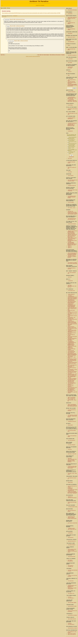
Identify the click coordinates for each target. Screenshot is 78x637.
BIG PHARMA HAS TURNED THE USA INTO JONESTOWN (72, 263)
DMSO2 (69, 325)
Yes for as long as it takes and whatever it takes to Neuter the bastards (72, 138)
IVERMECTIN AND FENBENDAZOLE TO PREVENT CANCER (71, 344)
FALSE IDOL (70, 449)
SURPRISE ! (70, 623)
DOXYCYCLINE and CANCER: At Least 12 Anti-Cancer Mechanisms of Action (72, 327)
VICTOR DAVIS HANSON (72, 223)
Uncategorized (15, 15)
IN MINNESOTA (70, 131)
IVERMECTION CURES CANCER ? (71, 349)
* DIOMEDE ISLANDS (71, 528)
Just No (70, 153)
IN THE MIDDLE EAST (71, 290)
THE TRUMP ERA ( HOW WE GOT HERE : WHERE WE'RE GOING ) (72, 416)
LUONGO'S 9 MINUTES (71, 91)
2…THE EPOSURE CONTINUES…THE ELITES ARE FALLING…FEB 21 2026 (72, 100)
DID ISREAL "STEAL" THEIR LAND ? (72, 474)
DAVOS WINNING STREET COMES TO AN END (72, 550)
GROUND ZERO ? (71, 537)
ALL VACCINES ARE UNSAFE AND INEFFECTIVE (72, 490)
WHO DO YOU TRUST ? (72, 37)
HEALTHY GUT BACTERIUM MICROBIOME (72, 337)
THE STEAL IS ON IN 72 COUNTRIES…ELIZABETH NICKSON (72, 256)
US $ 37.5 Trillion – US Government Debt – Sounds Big (72, 400)
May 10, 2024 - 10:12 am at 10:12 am (17, 19)
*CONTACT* (70, 71)
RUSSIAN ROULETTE (71, 516)
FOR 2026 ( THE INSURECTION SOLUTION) (72, 212)
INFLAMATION (70, 340)
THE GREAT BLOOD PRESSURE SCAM (71, 381)
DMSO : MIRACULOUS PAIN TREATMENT (72, 324)
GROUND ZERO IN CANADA (72, 628)
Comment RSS (4, 16)
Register (42, 5)
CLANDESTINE (70, 280)
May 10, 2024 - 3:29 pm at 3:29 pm (21, 40)
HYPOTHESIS (70, 13)
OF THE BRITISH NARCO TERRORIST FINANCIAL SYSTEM (72, 197)
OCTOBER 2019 (70, 566)
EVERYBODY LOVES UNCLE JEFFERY (72, 109)
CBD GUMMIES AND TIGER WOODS (72, 314)
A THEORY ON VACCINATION (70, 488)
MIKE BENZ (70, 458)
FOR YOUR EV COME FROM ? (72, 523)
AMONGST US (70, 496)
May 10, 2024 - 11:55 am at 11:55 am (17, 25)
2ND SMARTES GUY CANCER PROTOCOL (71, 300)
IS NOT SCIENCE (70, 175)
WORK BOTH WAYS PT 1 (72, 541)
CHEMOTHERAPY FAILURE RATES (72, 316)
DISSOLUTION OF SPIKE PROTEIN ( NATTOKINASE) (72, 322)
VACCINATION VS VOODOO (72, 615)
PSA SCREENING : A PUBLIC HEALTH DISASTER (72, 370)
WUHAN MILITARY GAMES (72, 606)
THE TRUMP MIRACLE (71, 440)
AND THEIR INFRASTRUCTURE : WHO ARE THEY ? (72, 286)
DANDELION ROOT (71, 321)
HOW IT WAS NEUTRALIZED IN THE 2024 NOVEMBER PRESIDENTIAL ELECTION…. (72, 254)
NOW (68, 75)
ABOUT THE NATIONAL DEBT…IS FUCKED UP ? (72, 398)
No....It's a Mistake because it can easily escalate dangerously (72, 150)
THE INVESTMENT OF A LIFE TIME (72, 114)
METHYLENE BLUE (71, 352)
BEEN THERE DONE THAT (72, 529)
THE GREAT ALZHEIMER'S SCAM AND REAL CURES (72, 379)
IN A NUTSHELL (70, 105)
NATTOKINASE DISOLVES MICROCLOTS (72, 361)
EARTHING (69, 329)
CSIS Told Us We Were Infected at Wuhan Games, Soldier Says (72, 82)
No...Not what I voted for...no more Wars (71, 152)
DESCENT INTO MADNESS (72, 497)
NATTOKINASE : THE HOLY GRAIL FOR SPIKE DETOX (72, 359)
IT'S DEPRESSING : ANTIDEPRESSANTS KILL (72, 342)
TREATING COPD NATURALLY (70, 384)
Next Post (2, 54)
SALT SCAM (70, 373)
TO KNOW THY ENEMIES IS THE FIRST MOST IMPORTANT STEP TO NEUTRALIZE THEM (72, 124)
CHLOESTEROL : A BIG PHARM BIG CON (71, 318)
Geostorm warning (6, 11)
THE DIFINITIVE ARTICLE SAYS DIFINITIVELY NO (72, 219)
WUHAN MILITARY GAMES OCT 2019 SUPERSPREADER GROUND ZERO (72, 85)
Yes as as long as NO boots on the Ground (71, 140)
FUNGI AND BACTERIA (71, 556)
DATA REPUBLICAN (71, 41)
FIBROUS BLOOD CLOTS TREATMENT (72, 331)
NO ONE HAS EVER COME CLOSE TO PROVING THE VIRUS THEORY (72, 467)
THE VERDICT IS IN (71, 593)
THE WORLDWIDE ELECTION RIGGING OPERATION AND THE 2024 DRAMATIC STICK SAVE (72, 243)
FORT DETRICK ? (71, 565)
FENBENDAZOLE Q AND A (72, 330)
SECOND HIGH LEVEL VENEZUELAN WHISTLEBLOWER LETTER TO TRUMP (72, 240)
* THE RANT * (70, 295)
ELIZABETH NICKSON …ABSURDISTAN (72, 118)
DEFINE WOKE (70, 482)
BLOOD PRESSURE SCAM (72, 307)
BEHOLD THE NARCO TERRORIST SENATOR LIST (72, 234)
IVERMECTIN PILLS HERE (72, 346)
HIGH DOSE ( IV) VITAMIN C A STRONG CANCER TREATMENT (72, 339)
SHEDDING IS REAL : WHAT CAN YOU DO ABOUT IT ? (72, 374)
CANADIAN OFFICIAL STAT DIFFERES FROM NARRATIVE (72, 586)
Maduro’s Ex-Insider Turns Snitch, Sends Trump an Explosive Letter (72, 236)
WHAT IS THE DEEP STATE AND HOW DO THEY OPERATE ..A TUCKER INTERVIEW (72, 460)
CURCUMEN (70, 320)
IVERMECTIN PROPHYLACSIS (70, 347)
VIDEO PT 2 (70, 246)
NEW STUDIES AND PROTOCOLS (71, 366)
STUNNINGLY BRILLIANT (72, 185)
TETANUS (69, 377)
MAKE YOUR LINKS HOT (72, 634)
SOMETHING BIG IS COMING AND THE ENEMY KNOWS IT (72, 213)
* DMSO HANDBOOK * (71, 294)
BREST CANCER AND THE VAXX (72, 309)
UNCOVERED (70, 33)
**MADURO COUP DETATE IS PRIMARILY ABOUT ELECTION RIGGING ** (72, 232)
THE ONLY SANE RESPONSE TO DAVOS (72, 570)
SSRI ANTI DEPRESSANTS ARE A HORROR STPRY (72, 376)
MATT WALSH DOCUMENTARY (70, 560)
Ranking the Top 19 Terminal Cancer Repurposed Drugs (72, 372)
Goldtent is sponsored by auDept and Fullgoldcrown (33, 56)
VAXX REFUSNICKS (71, 624)
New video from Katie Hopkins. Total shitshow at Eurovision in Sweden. (51, 54)
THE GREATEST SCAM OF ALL (72, 478)
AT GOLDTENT (70, 58)
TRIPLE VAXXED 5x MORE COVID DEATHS (72, 588)
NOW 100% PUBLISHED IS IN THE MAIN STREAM (72, 180)
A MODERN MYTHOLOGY (72, 421)
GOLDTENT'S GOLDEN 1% (72, 55)
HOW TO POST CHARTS (72, 633)
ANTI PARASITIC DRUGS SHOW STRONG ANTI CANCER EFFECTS (72, 302)
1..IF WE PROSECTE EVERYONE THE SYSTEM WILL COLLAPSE (72, 98)
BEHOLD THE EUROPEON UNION (72, 436)
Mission (69, 45)
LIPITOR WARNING (71, 350)
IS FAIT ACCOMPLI (71, 202)
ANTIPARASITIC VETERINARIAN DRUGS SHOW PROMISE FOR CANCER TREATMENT (71, 305)
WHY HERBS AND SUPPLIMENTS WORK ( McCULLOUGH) (71, 390)
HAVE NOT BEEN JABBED (72, 602)
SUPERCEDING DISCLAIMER (70, 67)
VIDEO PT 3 (70, 247)
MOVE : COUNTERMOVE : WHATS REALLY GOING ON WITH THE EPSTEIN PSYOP (72, 405)
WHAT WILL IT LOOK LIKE (72, 453)
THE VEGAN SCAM (71, 382)
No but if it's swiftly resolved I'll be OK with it (71, 146)
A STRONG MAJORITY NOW (72, 506)
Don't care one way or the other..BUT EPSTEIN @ (72, 144)
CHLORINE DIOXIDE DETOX (72, 319)
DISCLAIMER (70, 62)
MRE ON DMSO (70, 356)
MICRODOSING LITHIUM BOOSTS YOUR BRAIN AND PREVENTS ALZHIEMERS (72, 354)
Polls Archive (70, 158)
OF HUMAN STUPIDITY (71, 544)
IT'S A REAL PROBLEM (71, 444)
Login (37, 5)
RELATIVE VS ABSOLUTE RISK (72, 168)
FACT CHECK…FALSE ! (71, 207)
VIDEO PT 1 (70, 245)
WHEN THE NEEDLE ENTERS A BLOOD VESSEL (72, 518)
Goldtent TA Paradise (39, 1)
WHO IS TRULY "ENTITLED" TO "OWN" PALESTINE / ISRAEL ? (72, 18)
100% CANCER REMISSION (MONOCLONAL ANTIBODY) (72, 298)
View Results (71, 156)
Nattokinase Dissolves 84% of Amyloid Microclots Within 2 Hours (72, 363)
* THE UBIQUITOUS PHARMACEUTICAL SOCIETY (72, 296)
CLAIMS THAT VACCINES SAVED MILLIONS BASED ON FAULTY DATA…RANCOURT (72, 492)
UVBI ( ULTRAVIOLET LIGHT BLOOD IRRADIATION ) (72, 388)
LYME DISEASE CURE (71, 351)
